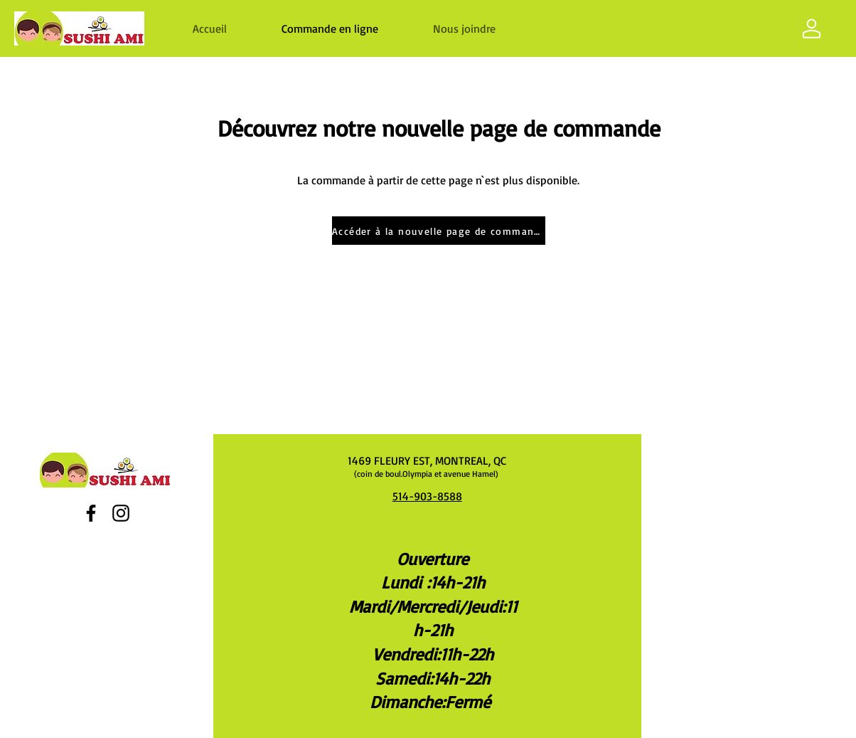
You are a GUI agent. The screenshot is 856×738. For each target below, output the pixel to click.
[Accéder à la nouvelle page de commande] (438, 230)
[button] (464, 28)
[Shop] (811, 28)
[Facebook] (91, 513)
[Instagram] (120, 513)
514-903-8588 (427, 496)
